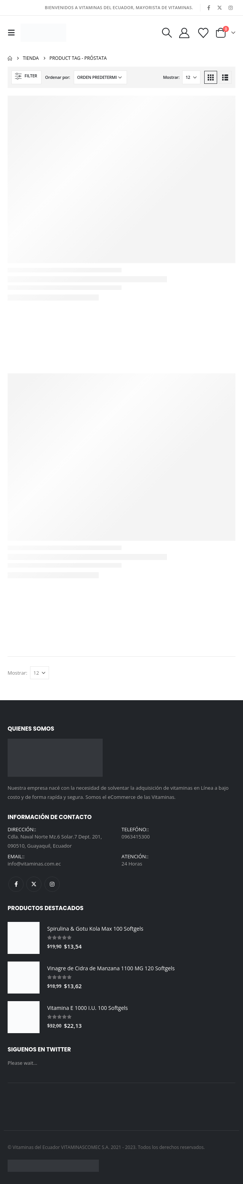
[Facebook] (209, 8)
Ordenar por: (57, 77)
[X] (220, 8)
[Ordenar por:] (100, 77)
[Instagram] (230, 8)
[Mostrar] (191, 77)
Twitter (33, 884)
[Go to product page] (24, 938)
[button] (13, 32)
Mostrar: (171, 77)
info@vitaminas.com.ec (34, 863)
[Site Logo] (43, 33)
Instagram (52, 884)
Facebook (16, 884)
